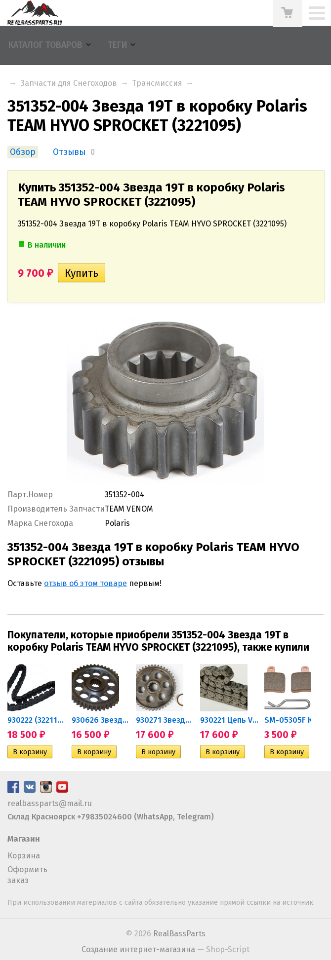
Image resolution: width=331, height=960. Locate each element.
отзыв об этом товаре (85, 583)
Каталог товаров (45, 45)
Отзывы (69, 152)
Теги (117, 45)
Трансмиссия (157, 83)
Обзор (23, 152)
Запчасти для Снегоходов (68, 83)
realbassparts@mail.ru (49, 803)
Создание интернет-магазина (138, 949)
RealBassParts (179, 933)
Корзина (23, 855)
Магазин (23, 839)
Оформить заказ (27, 875)
